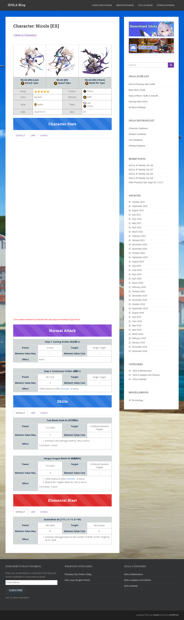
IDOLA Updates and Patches (146, 375)
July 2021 (136, 214)
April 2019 (137, 330)
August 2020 (138, 261)
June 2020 (137, 270)
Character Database (102, 5)
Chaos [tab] (46, 135)
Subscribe (16, 592)
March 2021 (137, 232)
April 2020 (137, 278)
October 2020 (138, 253)
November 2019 (139, 300)
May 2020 (136, 274)
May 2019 (136, 325)
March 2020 (137, 283)
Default (21, 414)
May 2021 (136, 223)
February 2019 (139, 338)
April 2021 (137, 227)
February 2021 (139, 236)
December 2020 (139, 244)
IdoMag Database (165, 5)
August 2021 (138, 210)
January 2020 (138, 291)
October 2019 (138, 304)
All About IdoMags (137, 107)
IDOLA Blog (16, 5)
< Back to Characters (25, 35)
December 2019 (139, 295)
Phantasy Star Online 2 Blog (78, 576)
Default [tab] (21, 135)
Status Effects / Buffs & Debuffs (143, 96)
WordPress (174, 617)
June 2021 (137, 219)
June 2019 (137, 321)
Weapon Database (125, 5)
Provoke (65, 390)
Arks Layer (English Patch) (77, 582)
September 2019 (140, 308)
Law (34, 414)
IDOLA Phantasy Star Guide (142, 84)
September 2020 (140, 257)
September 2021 (140, 206)
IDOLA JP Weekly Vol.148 (141, 165)
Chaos (46, 414)
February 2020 (139, 287)
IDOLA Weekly (139, 379)
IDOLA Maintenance (142, 371)
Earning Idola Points (138, 101)
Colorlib (156, 617)
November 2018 (139, 351)
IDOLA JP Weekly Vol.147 (141, 169)
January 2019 (138, 342)
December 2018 (139, 347)
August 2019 (138, 313)
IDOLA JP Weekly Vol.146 (141, 174)
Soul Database (145, 5)
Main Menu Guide (137, 90)
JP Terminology (136, 400)
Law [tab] (34, 135)
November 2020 (139, 249)
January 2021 (138, 240)
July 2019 (136, 317)
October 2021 (138, 202)
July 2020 (136, 266)
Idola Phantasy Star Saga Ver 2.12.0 (146, 182)
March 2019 (137, 334)
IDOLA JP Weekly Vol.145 (141, 178)
